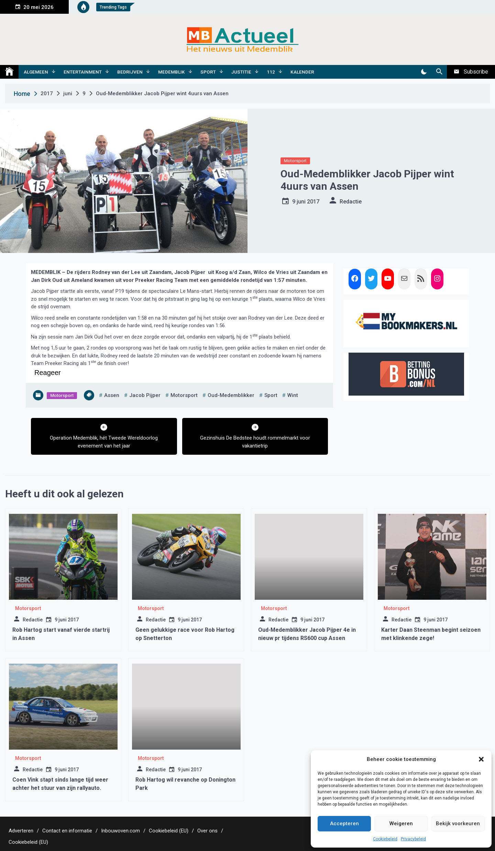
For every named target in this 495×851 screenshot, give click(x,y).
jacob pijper (145, 395)
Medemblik (171, 72)
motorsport (184, 395)
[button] (481, 759)
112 (271, 72)
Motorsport (295, 160)
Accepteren (344, 823)
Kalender (302, 72)
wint (292, 395)
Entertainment (83, 72)
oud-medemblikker (231, 395)
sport (270, 395)
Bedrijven (130, 72)
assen (111, 395)
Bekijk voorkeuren (458, 823)
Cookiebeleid (385, 839)
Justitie (241, 72)
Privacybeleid (413, 839)
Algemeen (36, 72)
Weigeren (401, 823)
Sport (208, 72)
